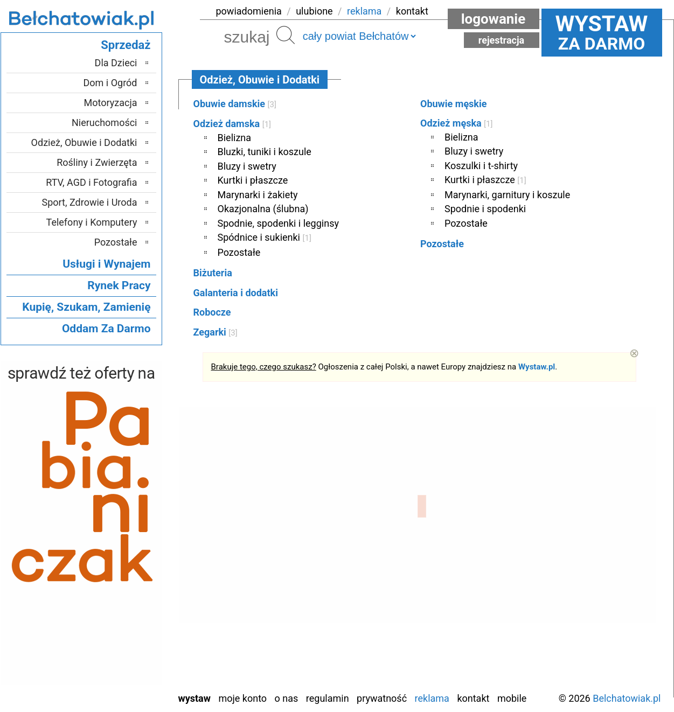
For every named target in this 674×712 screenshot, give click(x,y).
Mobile (511, 698)
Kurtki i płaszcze (253, 180)
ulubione (314, 11)
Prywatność (382, 698)
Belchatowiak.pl (627, 698)
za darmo (601, 32)
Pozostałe (239, 252)
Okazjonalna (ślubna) (263, 208)
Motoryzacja (110, 102)
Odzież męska (456, 123)
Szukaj (285, 35)
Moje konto (242, 698)
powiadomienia (249, 11)
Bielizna (235, 137)
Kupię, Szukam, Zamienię (86, 307)
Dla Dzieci (116, 62)
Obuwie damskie (234, 103)
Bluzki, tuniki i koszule (264, 151)
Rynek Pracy (118, 285)
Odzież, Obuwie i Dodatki (84, 142)
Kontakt (473, 698)
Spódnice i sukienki (264, 237)
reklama (364, 11)
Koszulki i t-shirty (481, 165)
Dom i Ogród (110, 82)
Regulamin (327, 698)
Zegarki (215, 332)
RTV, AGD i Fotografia (91, 182)
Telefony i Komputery (91, 222)
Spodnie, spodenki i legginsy (278, 223)
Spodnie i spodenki (485, 208)
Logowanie (493, 19)
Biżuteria (212, 272)
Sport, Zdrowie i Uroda (89, 202)
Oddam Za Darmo (106, 328)
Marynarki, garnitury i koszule (507, 194)
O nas (286, 698)
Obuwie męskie (453, 103)
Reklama (432, 698)
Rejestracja (501, 40)
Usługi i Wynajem (106, 263)
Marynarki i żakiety (258, 194)
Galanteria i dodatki (235, 292)
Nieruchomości (104, 122)
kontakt (412, 11)
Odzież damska (232, 123)
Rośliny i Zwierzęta (97, 162)
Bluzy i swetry (247, 166)
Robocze (212, 312)
